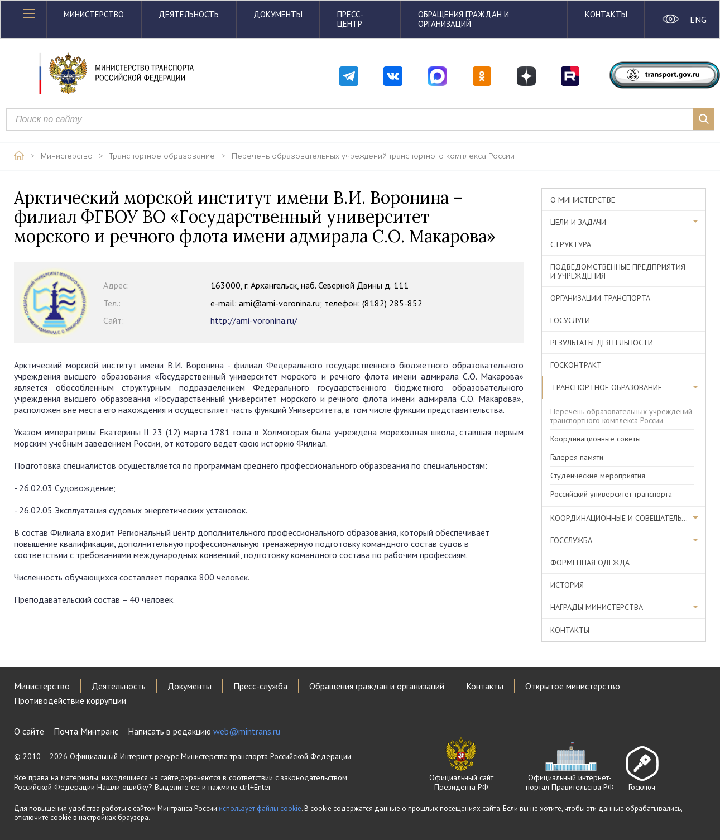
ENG (698, 20)
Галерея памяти (576, 457)
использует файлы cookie (260, 808)
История (567, 585)
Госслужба (571, 540)
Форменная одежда (590, 563)
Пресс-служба (260, 686)
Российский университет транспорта (611, 494)
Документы (278, 14)
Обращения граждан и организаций (463, 19)
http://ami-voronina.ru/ (200, 320)
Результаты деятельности (601, 343)
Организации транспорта (600, 298)
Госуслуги (570, 320)
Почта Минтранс (86, 731)
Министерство (94, 14)
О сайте (29, 731)
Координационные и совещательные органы (627, 518)
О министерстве (582, 200)
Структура (570, 244)
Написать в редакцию (204, 731)
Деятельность (189, 14)
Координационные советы (595, 439)
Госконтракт (576, 365)
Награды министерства (596, 607)
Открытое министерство (572, 686)
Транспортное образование (162, 156)
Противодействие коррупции (70, 700)
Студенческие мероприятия (597, 476)
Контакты (606, 14)
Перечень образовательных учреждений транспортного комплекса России (373, 156)
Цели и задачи (578, 222)
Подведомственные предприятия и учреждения (617, 271)
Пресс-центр (350, 19)
